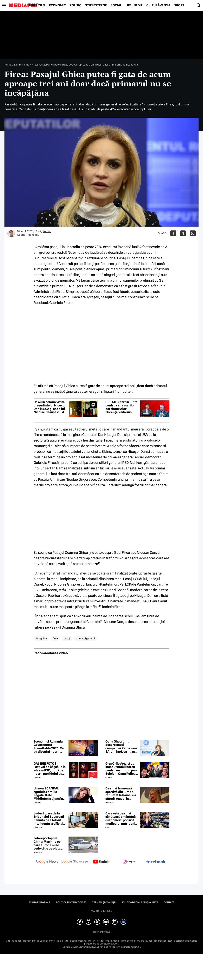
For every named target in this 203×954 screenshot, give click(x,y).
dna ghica (41, 638)
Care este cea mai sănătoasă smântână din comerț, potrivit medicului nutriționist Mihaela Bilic (121, 818)
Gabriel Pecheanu (28, 234)
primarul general (85, 638)
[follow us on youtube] (101, 862)
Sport (179, 5)
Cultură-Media (158, 5)
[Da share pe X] (183, 233)
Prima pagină (12, 64)
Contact (169, 902)
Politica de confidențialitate (139, 902)
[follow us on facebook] (155, 862)
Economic (57, 5)
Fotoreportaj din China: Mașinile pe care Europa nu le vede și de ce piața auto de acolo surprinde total (47, 843)
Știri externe (96, 5)
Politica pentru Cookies (71, 902)
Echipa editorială (39, 902)
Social (116, 5)
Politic (75, 5)
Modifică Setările (101, 911)
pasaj (67, 638)
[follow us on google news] (47, 862)
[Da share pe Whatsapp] (193, 233)
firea (55, 638)
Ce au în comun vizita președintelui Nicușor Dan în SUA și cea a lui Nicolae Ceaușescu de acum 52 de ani (50, 407)
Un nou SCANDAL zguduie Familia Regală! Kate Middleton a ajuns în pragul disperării (48, 793)
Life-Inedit (134, 5)
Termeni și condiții (104, 902)
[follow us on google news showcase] (74, 862)
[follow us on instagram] (128, 862)
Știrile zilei (36, 5)
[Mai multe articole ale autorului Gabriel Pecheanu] (11, 233)
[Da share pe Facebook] (173, 233)
